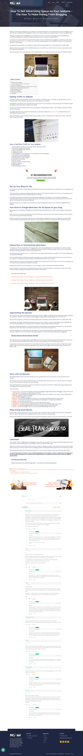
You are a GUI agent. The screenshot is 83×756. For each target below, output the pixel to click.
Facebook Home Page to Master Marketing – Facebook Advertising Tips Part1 (31, 277)
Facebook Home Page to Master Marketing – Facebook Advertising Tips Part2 (31, 280)
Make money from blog (32, 469)
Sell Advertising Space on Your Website (55, 469)
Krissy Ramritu (28, 510)
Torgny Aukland (36, 679)
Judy (27, 548)
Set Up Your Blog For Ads (16, 85)
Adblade (14, 405)
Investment (30, 735)
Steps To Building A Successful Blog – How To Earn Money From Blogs (24, 473)
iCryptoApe (69, 2)
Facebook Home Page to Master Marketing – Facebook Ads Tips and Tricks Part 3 (32, 283)
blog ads (19, 469)
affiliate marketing (23, 41)
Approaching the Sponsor (16, 89)
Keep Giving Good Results (16, 92)
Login (60, 496)
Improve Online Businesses (53, 18)
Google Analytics (54, 111)
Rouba (34, 655)
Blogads (14, 401)
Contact (63, 2)
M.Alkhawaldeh (32, 531)
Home (49, 2)
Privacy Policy (67, 753)
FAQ (45, 742)
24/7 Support (30, 737)
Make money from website (43, 469)
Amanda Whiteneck (36, 629)
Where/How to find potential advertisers (20, 88)
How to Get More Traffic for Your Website (21, 83)
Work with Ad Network (16, 90)
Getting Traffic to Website (16, 82)
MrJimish (34, 709)
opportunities (34, 735)
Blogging (46, 18)
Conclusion (13, 93)
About (58, 2)
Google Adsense (16, 391)
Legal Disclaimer (61, 753)
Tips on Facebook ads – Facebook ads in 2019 (20, 472)
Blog (53, 2)
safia (34, 603)
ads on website (14, 469)
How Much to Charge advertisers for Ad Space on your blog (24, 86)
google (29, 253)
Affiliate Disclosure (53, 753)
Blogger (22, 469)
